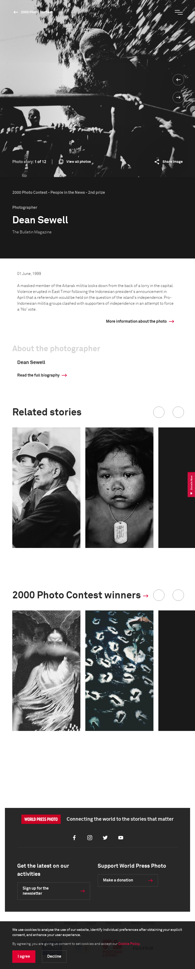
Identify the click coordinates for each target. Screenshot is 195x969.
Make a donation (118, 880)
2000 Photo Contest (37, 12)
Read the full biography (38, 375)
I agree (24, 956)
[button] (159, 412)
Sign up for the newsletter (36, 890)
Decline (54, 956)
